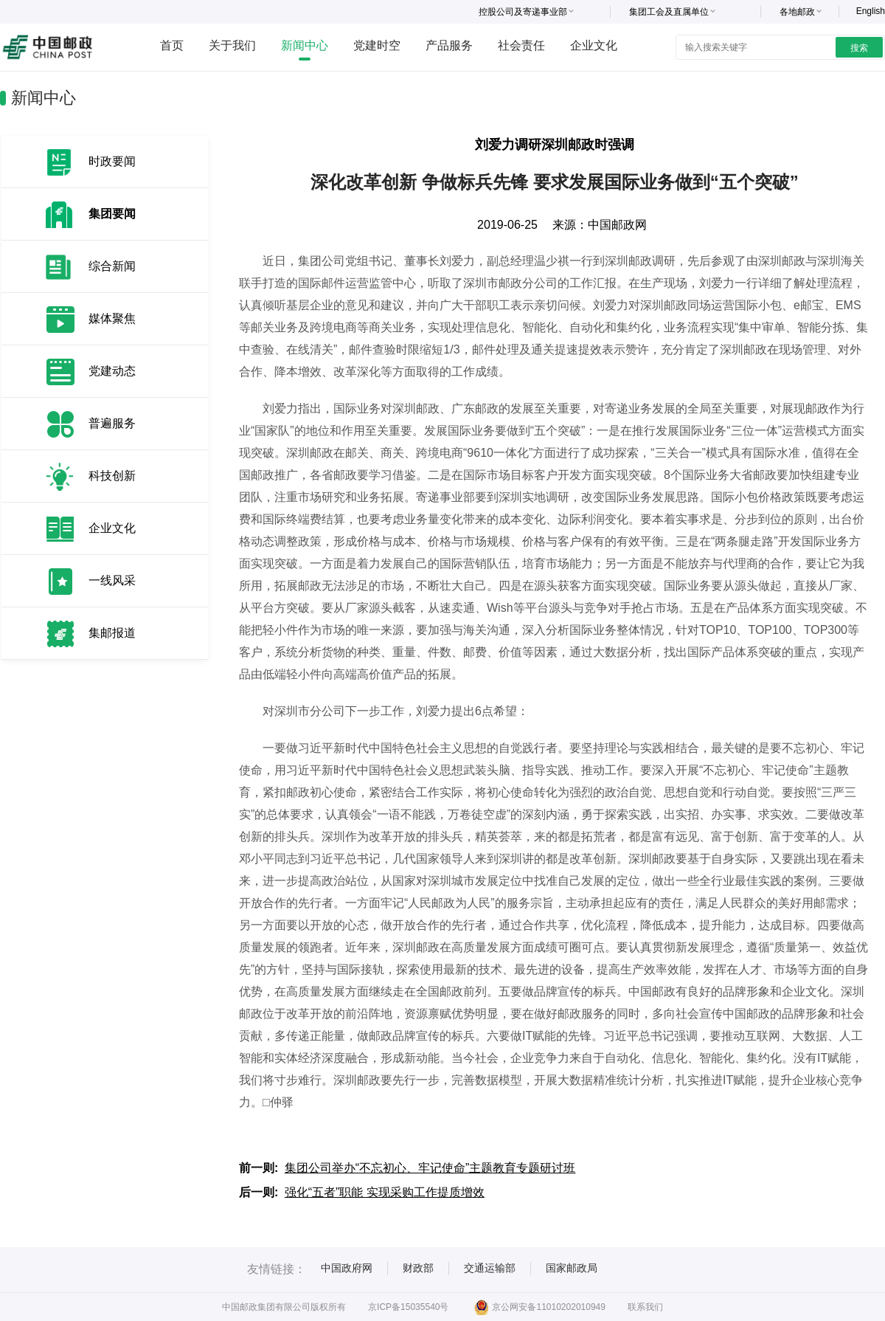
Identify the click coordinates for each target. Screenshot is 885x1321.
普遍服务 (112, 423)
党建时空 (376, 45)
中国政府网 (346, 1268)
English (870, 11)
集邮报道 (112, 633)
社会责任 (521, 45)
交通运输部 (490, 1268)
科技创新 (112, 475)
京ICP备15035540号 (408, 1307)
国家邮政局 (571, 1268)
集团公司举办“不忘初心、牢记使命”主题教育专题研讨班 (430, 1168)
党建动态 (112, 371)
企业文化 (593, 45)
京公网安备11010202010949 (539, 1307)
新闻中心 (304, 45)
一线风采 (112, 580)
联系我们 (645, 1307)
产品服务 (449, 45)
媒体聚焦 (112, 318)
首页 (172, 45)
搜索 (859, 48)
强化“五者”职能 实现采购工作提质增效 (385, 1192)
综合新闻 (112, 266)
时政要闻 (112, 161)
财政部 (418, 1268)
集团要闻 (112, 213)
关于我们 (232, 45)
